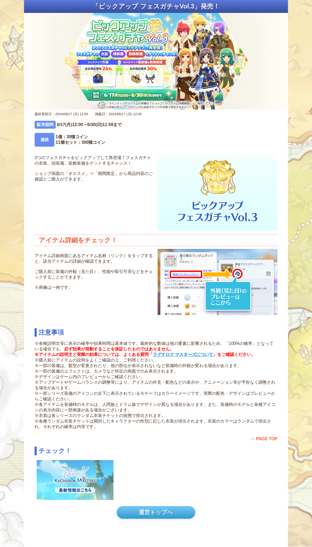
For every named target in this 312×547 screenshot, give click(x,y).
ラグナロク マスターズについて (183, 354)
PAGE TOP (266, 439)
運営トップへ (156, 512)
